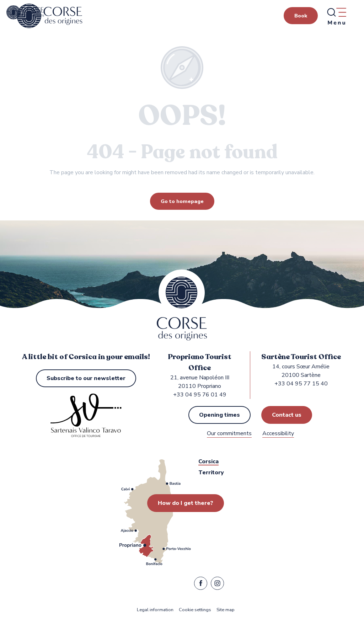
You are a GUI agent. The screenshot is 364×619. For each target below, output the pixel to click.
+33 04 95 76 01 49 (199, 395)
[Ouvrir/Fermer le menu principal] (336, 16)
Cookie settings (195, 610)
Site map (225, 610)
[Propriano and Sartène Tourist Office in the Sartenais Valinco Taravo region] (25, 12)
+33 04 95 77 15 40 (301, 384)
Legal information (155, 610)
